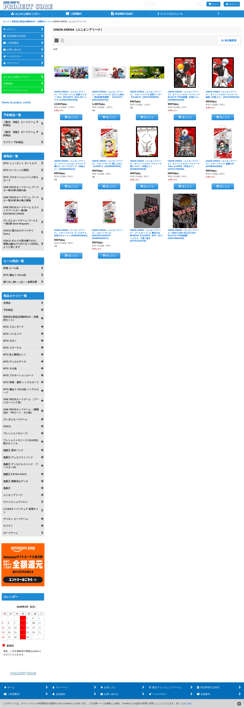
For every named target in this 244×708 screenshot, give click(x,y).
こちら (188, 703)
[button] (218, 13)
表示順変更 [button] (229, 40)
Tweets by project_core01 (16, 102)
